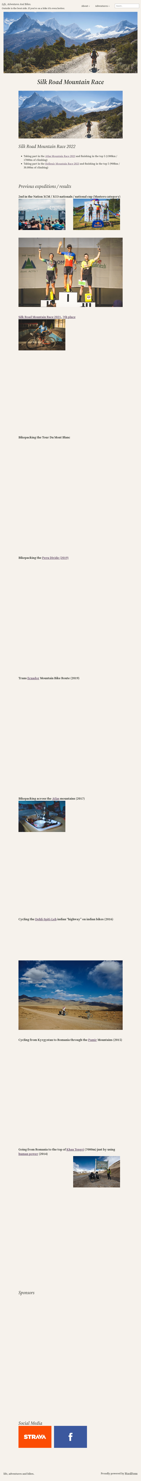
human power (28, 1154)
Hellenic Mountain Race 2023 (62, 163)
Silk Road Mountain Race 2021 (39, 317)
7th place (69, 317)
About (84, 6)
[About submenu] (89, 6)
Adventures (101, 6)
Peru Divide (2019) (55, 558)
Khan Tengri (75, 1149)
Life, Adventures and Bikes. (16, 4)
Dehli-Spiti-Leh (46, 919)
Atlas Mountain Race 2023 (60, 156)
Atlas (55, 798)
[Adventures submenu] (109, 6)
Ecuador (33, 678)
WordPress (131, 1473)
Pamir (92, 1040)
